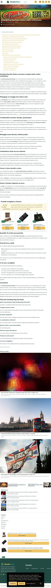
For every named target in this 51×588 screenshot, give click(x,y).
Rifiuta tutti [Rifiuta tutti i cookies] (21, 583)
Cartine (3, 516)
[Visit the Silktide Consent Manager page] (40, 583)
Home (2, 18)
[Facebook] (46, 2)
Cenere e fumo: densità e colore (10, 44)
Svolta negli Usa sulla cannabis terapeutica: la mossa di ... (22, 503)
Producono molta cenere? (10, 67)
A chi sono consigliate (8, 51)
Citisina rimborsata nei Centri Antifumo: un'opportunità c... (22, 507)
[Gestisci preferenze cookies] (31, 583)
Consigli (3, 525)
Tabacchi (3, 522)
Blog (6, 18)
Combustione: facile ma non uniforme (12, 42)
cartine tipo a (6, 347)
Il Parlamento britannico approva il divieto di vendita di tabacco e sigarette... (18, 433)
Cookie (48, 585)
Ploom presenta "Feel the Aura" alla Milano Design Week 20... (22, 491)
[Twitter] (49, 2)
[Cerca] (35, 2)
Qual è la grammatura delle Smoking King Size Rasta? (17, 56)
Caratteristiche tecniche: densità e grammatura (14, 38)
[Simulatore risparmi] (43, 2)
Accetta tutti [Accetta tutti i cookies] (12, 583)
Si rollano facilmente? (9, 60)
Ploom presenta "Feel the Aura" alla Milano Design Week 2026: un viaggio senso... (20, 392)
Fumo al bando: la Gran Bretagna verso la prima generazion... (23, 499)
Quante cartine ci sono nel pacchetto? (13, 64)
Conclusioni (5, 53)
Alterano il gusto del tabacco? (11, 66)
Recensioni (4, 524)
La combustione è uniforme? (11, 62)
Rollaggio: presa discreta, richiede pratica (13, 40)
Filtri (2, 518)
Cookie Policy (12, 579)
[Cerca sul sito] (28, 2)
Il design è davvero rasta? (10, 58)
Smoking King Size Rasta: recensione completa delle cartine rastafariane (21, 34)
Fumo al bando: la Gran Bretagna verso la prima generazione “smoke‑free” (18, 474)
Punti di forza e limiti (7, 49)
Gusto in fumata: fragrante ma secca (11, 45)
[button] (40, 2)
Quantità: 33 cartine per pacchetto (11, 47)
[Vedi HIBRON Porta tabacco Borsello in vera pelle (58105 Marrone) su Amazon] (8, 217)
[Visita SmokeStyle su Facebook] (1, 574)
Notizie (3, 527)
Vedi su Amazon (21, 535)
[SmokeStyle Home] (13, 1)
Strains (42, 568)
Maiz (18, 114)
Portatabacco (4, 520)
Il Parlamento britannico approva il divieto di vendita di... (22, 495)
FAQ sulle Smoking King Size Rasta (11, 55)
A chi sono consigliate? (9, 69)
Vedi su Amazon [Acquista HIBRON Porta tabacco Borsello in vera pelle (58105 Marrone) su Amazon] (8, 228)
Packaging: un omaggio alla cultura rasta (13, 36)
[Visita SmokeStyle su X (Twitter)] (3, 574)
